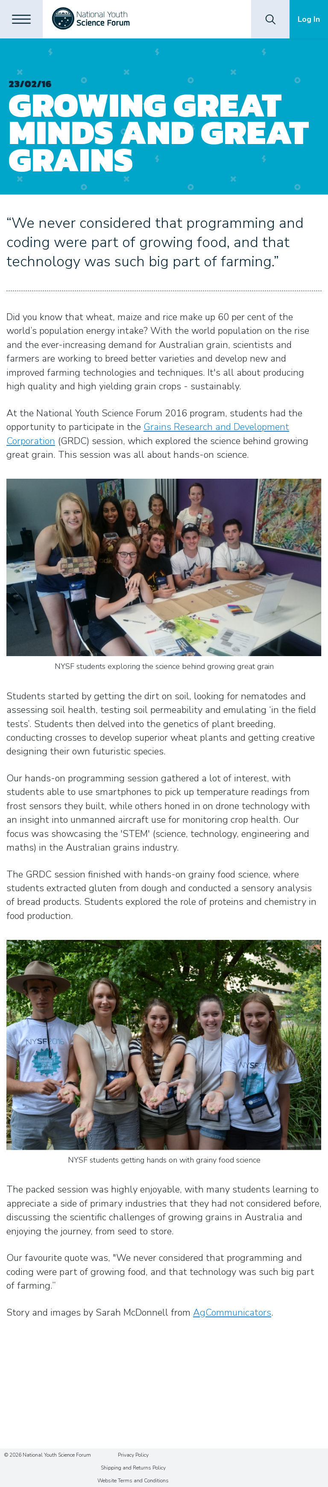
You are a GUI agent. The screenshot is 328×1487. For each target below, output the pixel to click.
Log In (309, 19)
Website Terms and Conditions (133, 1480)
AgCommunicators (232, 1312)
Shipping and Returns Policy (133, 1467)
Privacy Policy (133, 1455)
